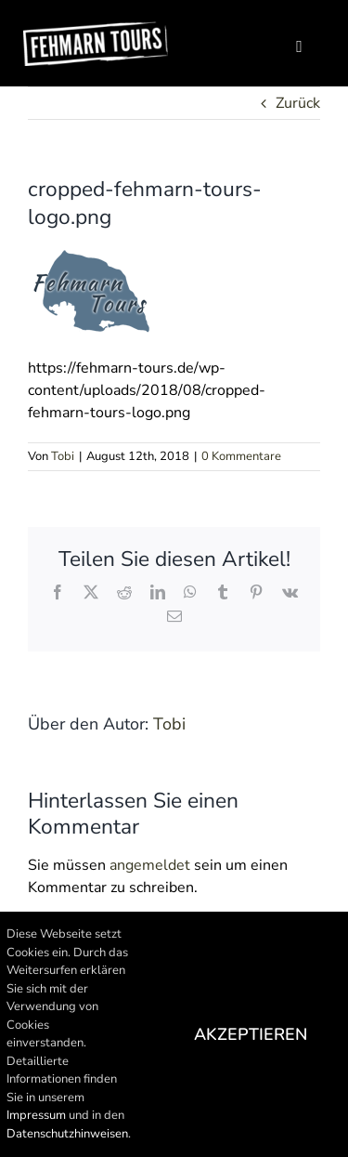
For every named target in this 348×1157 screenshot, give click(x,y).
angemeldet (150, 865)
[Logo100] (95, 28)
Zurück (298, 103)
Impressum (36, 1115)
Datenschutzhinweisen (67, 1133)
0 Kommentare (241, 456)
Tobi (62, 456)
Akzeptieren (250, 1034)
